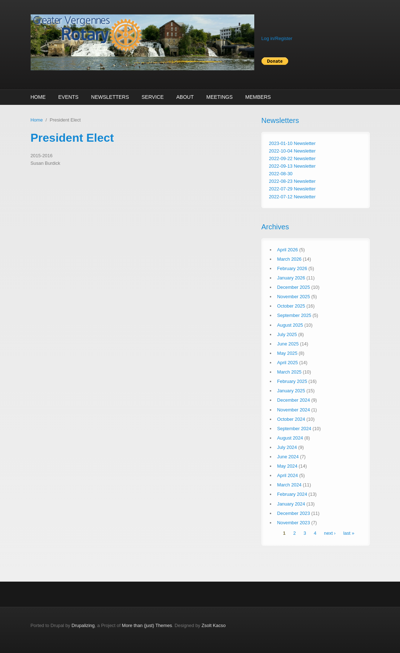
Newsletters (110, 97)
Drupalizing (82, 625)
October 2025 (291, 306)
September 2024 (294, 428)
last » (349, 533)
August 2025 (290, 325)
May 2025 (287, 353)
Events (68, 97)
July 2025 (287, 334)
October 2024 (291, 419)
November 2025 (293, 296)
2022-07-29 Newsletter (292, 188)
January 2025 (291, 390)
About (185, 97)
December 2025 (293, 287)
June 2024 (288, 456)
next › (329, 533)
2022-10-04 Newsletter (292, 151)
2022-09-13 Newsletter (292, 166)
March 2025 (289, 372)
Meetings (219, 97)
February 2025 (292, 381)
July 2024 (287, 447)
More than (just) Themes (147, 625)
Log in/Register (277, 38)
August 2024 (290, 438)
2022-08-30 (281, 173)
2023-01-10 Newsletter (292, 143)
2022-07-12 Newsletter (292, 196)
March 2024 (289, 484)
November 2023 (293, 522)
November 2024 (293, 409)
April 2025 (287, 362)
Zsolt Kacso (214, 625)
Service (153, 97)
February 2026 (292, 268)
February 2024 (292, 494)
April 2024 (287, 475)
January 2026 (291, 278)
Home (38, 97)
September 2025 (294, 315)
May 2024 (287, 466)
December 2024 (293, 400)
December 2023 (293, 513)
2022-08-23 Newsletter (292, 181)
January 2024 (291, 504)
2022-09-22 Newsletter (292, 158)
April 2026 (287, 249)
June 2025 (288, 344)
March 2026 (289, 259)
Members (258, 97)
